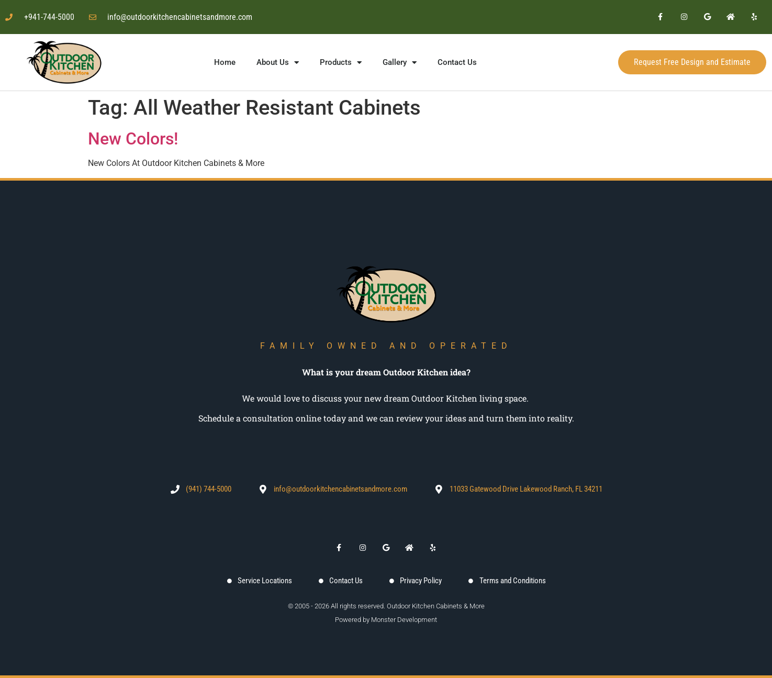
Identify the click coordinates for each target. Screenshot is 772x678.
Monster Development (404, 620)
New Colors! (133, 139)
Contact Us (457, 62)
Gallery (400, 62)
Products (341, 62)
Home (225, 62)
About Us (277, 62)
